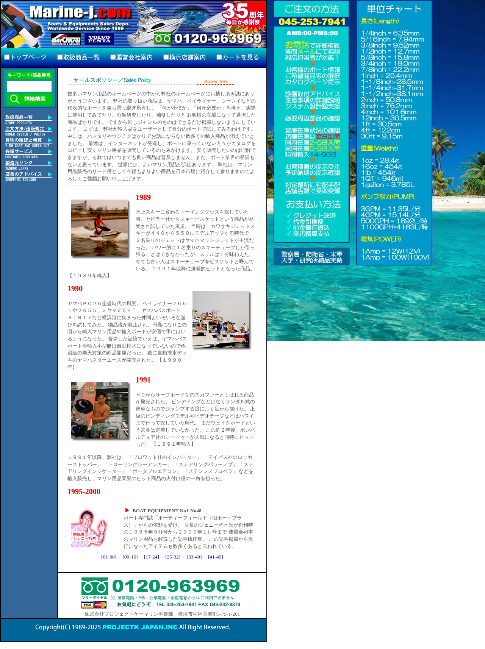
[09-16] (130, 557)
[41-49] (215, 557)
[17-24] (151, 557)
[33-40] (194, 557)
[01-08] (108, 557)
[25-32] (172, 557)
